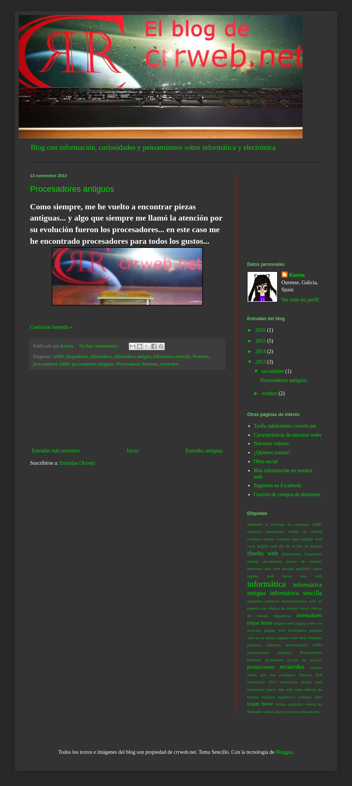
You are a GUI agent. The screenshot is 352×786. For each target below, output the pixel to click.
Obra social (266, 461)
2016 (261, 330)
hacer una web (302, 576)
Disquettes (313, 554)
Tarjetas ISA (310, 675)
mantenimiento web (299, 601)
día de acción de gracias (300, 546)
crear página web (262, 546)
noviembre (273, 371)
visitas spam (273, 711)
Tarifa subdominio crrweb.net (285, 426)
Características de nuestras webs (288, 435)
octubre (269, 393)
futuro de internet (304, 561)
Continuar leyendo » (51, 327)
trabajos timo (310, 697)
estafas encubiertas (264, 561)
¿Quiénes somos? (272, 452)
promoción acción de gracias (293, 660)
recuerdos (169, 364)
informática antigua (132, 356)
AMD (58, 356)
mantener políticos (263, 601)
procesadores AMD (51, 364)
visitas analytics (289, 704)
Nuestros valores (271, 443)
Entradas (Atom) (77, 463)
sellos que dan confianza (271, 675)
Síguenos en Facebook (277, 485)
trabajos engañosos (278, 697)
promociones (260, 667)
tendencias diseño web (301, 682)
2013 (261, 362)
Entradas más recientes (56, 450)
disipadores (77, 356)
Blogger (284, 752)
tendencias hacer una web (270, 689)
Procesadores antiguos (72, 189)
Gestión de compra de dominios (287, 494)
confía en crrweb (305, 531)
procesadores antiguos (93, 364)
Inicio (133, 450)
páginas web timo (292, 637)
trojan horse (260, 704)
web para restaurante (302, 711)
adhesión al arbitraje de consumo (278, 524)
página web (284, 623)
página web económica (285, 630)
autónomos (275, 531)
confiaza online (260, 539)
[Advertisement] (127, 408)
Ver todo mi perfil (300, 300)
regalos (316, 667)
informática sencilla (172, 356)
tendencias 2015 (261, 682)
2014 (261, 351)
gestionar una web (263, 568)
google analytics (296, 568)
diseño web (262, 553)
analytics (254, 531)
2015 (261, 341)
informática (101, 356)
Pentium (201, 356)
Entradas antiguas (204, 450)
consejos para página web (299, 539)
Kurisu (297, 275)
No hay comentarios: (99, 346)
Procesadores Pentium (137, 364)
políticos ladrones (264, 645)
